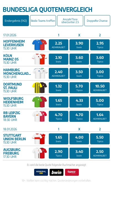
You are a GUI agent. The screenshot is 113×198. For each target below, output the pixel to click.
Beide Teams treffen (43, 20)
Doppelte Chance (97, 20)
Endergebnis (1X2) (16, 20)
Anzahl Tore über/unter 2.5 (70, 21)
